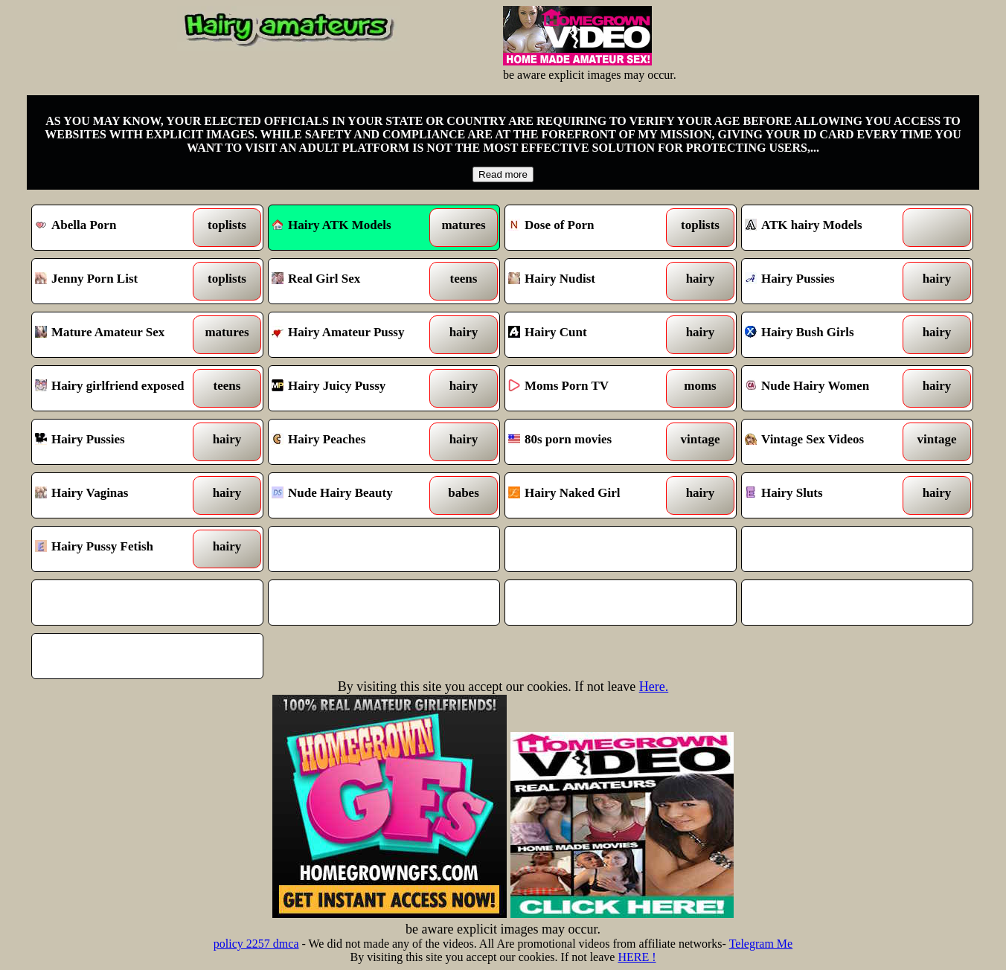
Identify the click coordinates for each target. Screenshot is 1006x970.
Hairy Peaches (355, 442)
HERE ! (637, 957)
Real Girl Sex (355, 281)
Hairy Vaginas (118, 495)
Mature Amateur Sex (118, 334)
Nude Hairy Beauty (355, 495)
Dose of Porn (591, 227)
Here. (653, 686)
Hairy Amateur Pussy (355, 334)
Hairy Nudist (591, 281)
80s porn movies (591, 442)
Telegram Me (761, 943)
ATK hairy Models (828, 227)
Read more (503, 174)
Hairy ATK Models (331, 225)
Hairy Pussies (828, 281)
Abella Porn (118, 227)
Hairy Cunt (591, 334)
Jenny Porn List (118, 281)
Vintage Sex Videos (828, 442)
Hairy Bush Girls (828, 334)
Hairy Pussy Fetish (118, 549)
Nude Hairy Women (828, 388)
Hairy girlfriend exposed (118, 388)
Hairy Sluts (828, 495)
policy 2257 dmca (256, 943)
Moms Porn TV (591, 388)
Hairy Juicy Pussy (355, 388)
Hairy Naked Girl (591, 495)
